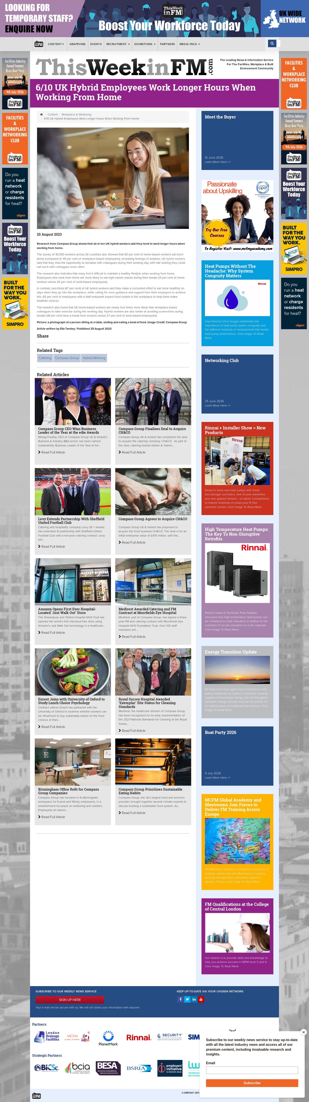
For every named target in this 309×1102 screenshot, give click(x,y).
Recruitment (118, 44)
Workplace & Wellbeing (76, 114)
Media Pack (190, 44)
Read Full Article (51, 452)
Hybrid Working (94, 358)
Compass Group (67, 358)
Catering (45, 358)
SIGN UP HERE (70, 1000)
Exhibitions (145, 44)
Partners (167, 44)
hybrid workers (175, 259)
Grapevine (78, 44)
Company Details (193, 1092)
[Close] (303, 1032)
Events (96, 44)
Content (56, 44)
